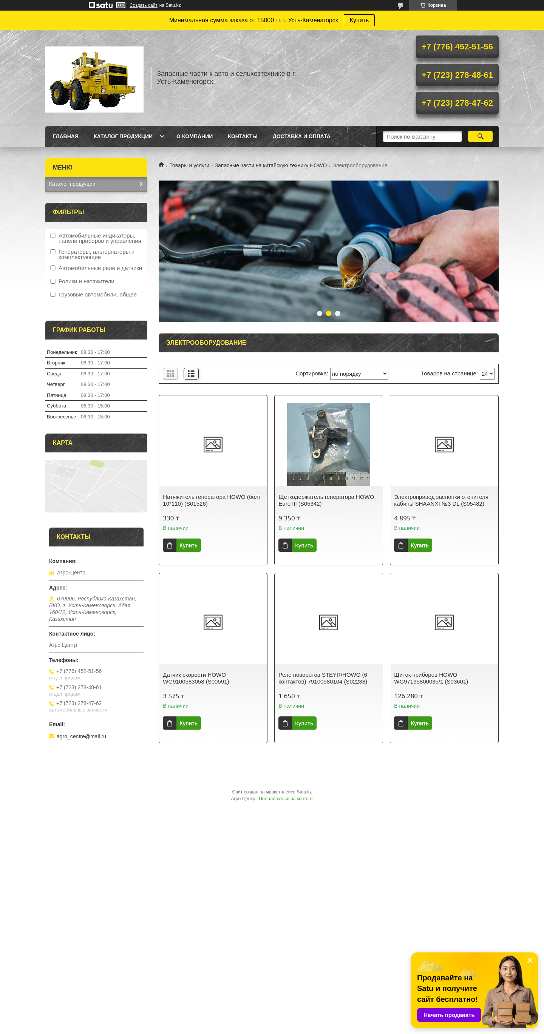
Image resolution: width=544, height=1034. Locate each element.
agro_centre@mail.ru (81, 736)
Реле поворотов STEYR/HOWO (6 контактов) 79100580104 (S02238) (322, 678)
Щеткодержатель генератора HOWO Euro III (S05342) (326, 500)
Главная (66, 136)
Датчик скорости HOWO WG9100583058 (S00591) (196, 678)
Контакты (242, 136)
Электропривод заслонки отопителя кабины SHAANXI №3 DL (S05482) (441, 500)
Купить (359, 20)
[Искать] (480, 136)
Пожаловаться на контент (286, 798)
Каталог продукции (123, 136)
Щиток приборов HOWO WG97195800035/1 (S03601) (431, 678)
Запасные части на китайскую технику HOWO (271, 165)
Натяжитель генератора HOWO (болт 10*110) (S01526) (212, 500)
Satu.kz (304, 792)
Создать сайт (144, 5)
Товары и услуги (189, 165)
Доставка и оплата (302, 136)
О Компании (194, 136)
